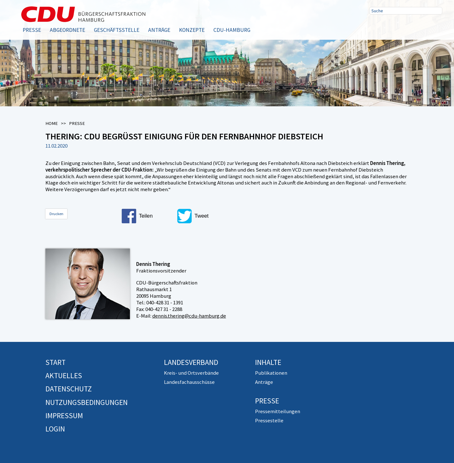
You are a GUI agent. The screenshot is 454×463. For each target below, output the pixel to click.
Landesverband (191, 362)
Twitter (396, 26)
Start (55, 362)
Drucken (56, 213)
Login (55, 428)
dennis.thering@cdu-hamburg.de (189, 315)
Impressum (64, 415)
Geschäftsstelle (116, 29)
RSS (416, 26)
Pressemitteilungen (277, 411)
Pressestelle (269, 420)
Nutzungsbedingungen (86, 402)
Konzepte (192, 29)
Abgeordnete (67, 29)
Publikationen (271, 372)
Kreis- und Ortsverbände (191, 372)
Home (51, 123)
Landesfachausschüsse (189, 381)
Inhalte (268, 362)
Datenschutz (68, 388)
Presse (32, 29)
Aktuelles (63, 375)
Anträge (159, 29)
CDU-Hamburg (231, 29)
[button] (147, 216)
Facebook (376, 26)
